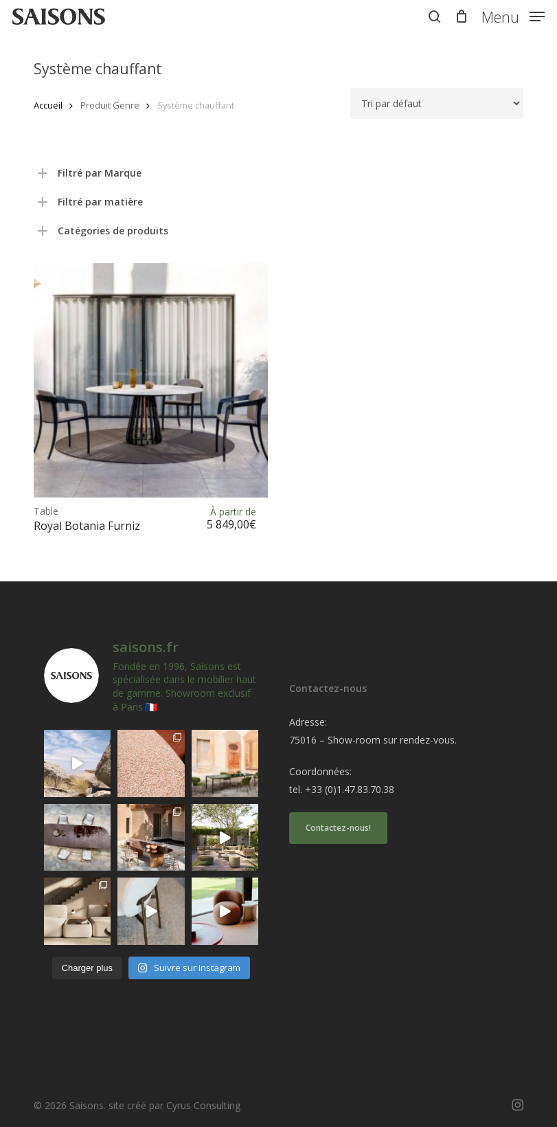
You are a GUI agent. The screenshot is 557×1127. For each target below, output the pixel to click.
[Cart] (461, 16)
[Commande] (436, 103)
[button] (513, 15)
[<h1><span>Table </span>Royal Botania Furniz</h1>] (151, 380)
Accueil (48, 105)
